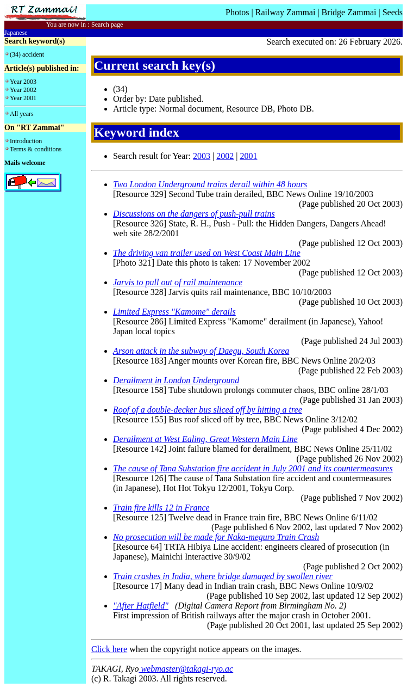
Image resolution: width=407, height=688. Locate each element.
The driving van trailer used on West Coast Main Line (206, 252)
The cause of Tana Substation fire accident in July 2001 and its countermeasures (253, 468)
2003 (201, 156)
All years (22, 114)
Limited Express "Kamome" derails (174, 311)
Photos (237, 12)
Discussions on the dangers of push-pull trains (194, 213)
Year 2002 (23, 90)
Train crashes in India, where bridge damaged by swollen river (223, 576)
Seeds (393, 12)
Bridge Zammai (349, 12)
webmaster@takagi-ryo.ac (186, 668)
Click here (109, 649)
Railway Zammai (285, 12)
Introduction (26, 141)
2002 (225, 156)
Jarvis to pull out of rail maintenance (177, 282)
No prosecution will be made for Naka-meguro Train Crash (216, 537)
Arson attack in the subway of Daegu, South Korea (201, 350)
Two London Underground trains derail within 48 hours (210, 184)
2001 (248, 156)
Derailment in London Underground (176, 380)
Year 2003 (23, 81)
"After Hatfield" (140, 605)
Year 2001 (23, 98)
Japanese (16, 32)
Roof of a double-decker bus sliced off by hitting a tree (207, 409)
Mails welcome (25, 163)
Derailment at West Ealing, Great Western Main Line (205, 439)
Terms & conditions (35, 149)
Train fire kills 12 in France (161, 507)
